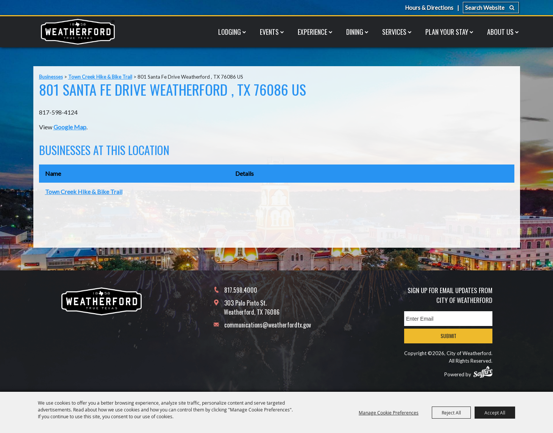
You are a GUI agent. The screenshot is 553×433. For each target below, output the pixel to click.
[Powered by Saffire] (482, 372)
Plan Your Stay (446, 32)
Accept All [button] (494, 413)
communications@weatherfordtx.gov (267, 324)
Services (394, 32)
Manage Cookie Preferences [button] (389, 413)
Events (269, 32)
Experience (312, 32)
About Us (500, 32)
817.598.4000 (240, 290)
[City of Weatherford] (78, 32)
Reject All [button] (451, 413)
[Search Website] (491, 7)
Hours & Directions (429, 7)
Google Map (69, 126)
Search (512, 7)
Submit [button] (448, 336)
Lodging (229, 32)
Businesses (51, 77)
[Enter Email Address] (448, 318)
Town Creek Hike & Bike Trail (100, 77)
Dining (354, 32)
